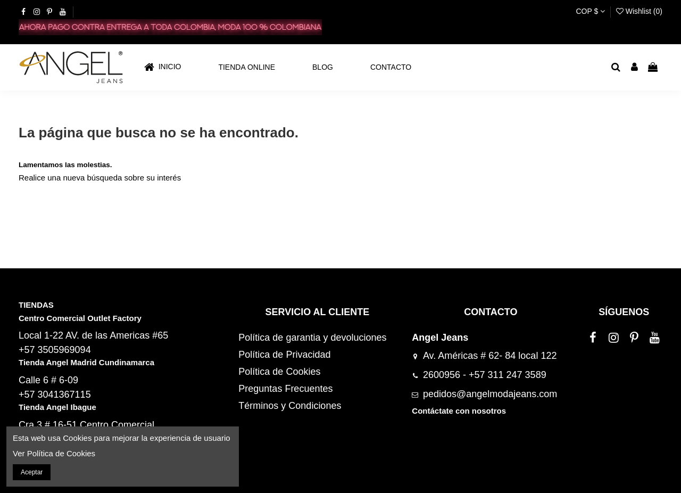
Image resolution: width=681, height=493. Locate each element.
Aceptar (32, 472)
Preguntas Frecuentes (285, 388)
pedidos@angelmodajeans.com (490, 394)
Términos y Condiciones (289, 405)
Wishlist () (639, 11)
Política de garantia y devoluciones (312, 337)
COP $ (590, 11)
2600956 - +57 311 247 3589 (484, 374)
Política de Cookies (279, 371)
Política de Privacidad (284, 354)
